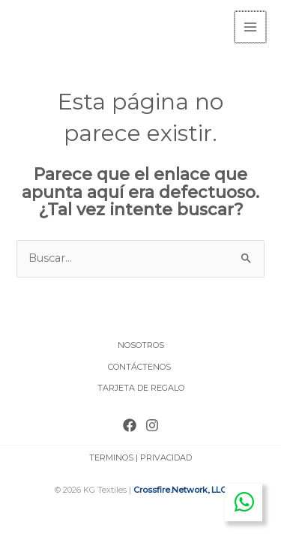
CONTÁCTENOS (140, 365)
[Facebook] (129, 423)
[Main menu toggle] (251, 26)
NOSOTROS (141, 343)
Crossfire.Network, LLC (179, 488)
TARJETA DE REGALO (140, 386)
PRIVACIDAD (166, 456)
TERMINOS (111, 456)
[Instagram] (152, 423)
